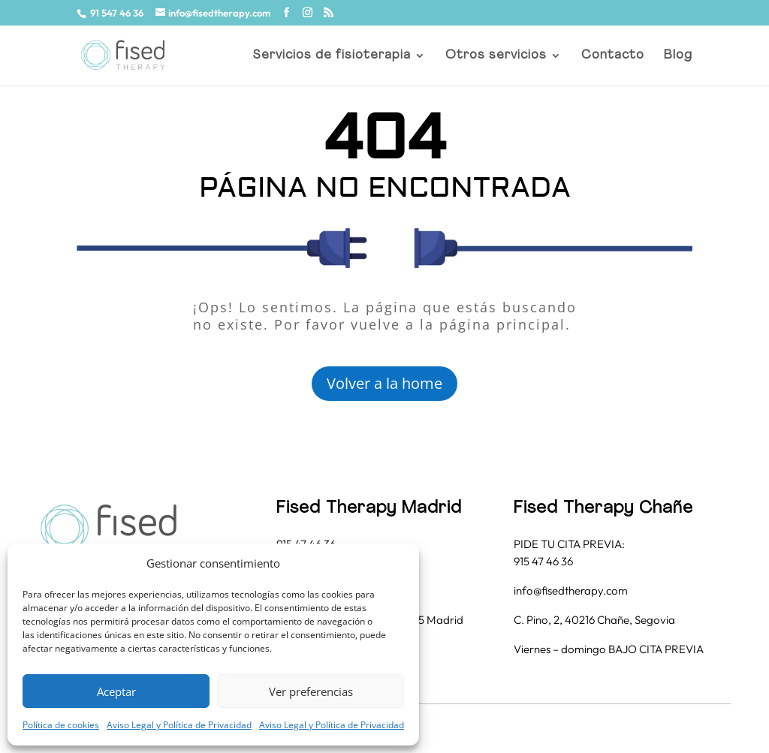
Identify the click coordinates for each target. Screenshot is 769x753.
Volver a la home (384, 383)
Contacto (612, 56)
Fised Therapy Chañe (603, 508)
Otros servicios (496, 56)
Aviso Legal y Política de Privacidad (179, 724)
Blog (678, 56)
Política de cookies (61, 724)
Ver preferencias (311, 691)
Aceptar (116, 691)
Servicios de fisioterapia (332, 56)
